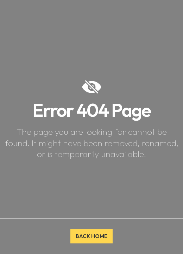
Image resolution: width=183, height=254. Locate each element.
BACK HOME (91, 236)
